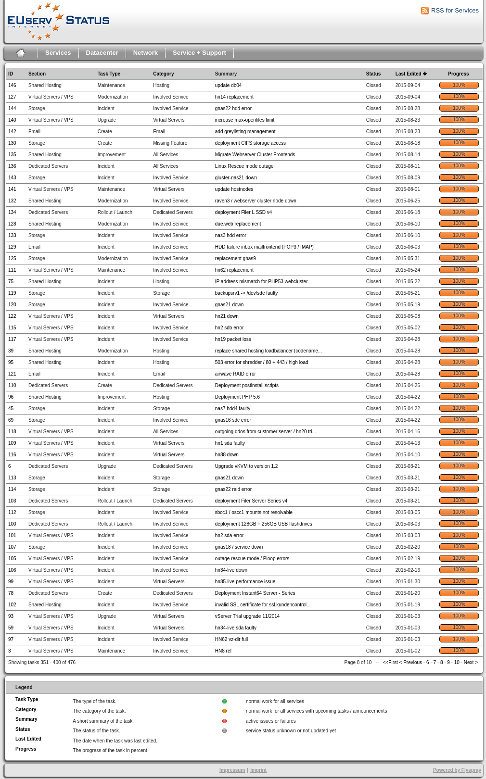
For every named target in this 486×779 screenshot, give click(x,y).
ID (10, 73)
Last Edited (409, 73)
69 (10, 420)
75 (10, 281)
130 (12, 143)
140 (12, 120)
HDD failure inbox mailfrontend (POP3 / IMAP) (264, 247)
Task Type (109, 73)
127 (12, 97)
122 (12, 316)
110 (12, 385)
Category (163, 73)
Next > (471, 662)
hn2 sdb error (229, 327)
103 (12, 500)
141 (12, 189)
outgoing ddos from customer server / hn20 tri (263, 431)
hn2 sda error (229, 535)
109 (12, 443)
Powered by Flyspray (457, 770)
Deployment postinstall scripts (247, 385)
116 (12, 454)
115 (12, 327)
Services (58, 52)
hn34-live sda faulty (235, 627)
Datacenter (102, 52)
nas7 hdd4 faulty (232, 408)
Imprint (258, 770)
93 (10, 616)
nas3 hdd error (230, 235)
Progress (458, 73)
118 (12, 431)
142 (12, 131)
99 (10, 581)
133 (12, 235)
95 (10, 362)
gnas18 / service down (239, 547)
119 (12, 293)
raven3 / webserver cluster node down (255, 200)
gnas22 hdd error (233, 108)
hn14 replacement (234, 97)
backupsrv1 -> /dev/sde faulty (246, 293)
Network (145, 52)
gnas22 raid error (233, 489)
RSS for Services (455, 10)
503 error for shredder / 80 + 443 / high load (261, 362)
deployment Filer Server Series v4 (251, 500)
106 (12, 570)
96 (10, 397)
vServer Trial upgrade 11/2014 (247, 616)
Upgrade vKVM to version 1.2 (246, 466)
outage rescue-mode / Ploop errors (252, 558)
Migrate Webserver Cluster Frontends (255, 154)
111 (12, 270)
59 (10, 627)
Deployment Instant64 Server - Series (255, 593)
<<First (391, 662)
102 (12, 604)
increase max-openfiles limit (244, 120)
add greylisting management (245, 131)
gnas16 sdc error (233, 420)
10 (457, 662)
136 (12, 166)
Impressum (232, 770)
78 (10, 593)
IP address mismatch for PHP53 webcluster (261, 281)
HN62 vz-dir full (231, 639)
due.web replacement (238, 223)
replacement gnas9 (235, 258)
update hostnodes (234, 189)
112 (12, 512)
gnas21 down (229, 304)
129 (12, 247)
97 (10, 639)
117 (12, 339)
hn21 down (227, 316)
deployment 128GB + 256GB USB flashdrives (263, 524)
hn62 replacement (234, 270)
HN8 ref (223, 650)
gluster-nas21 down (236, 177)
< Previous (410, 662)
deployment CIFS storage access (250, 143)
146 (12, 85)
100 (12, 524)
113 (12, 477)
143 (12, 177)
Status (373, 73)
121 (12, 374)
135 (12, 154)
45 (10, 408)
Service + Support (199, 52)
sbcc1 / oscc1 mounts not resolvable (254, 512)
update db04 (228, 85)
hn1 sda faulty (230, 443)
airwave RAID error (235, 374)
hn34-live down (231, 570)
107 (12, 547)
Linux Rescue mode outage (244, 166)
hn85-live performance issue (245, 581)
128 (12, 223)
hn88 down (227, 454)
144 (12, 108)
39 (10, 350)
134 (12, 212)
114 (12, 489)
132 (12, 200)
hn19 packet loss (233, 339)
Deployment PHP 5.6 (237, 397)
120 (12, 304)
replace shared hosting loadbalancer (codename (266, 350)
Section (37, 73)
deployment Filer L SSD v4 (243, 212)
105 (12, 558)
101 (12, 535)
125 (12, 258)
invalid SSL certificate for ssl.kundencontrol (261, 604)
